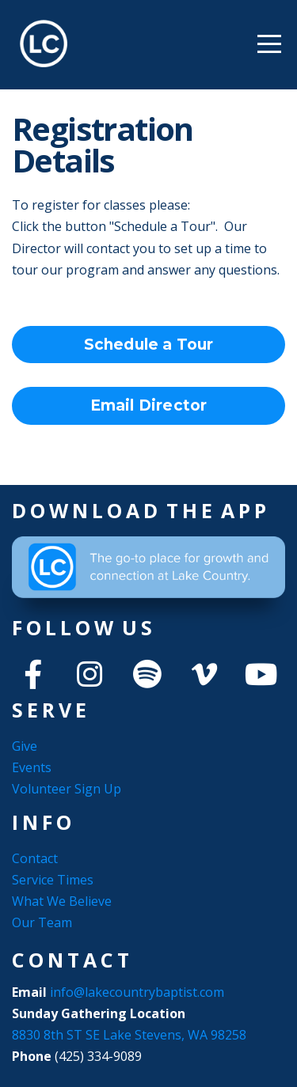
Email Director (149, 405)
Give (24, 746)
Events (31, 767)
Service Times (52, 879)
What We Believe (62, 901)
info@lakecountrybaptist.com (138, 992)
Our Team (42, 922)
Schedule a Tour (149, 344)
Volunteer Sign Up (66, 788)
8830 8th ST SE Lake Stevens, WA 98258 (129, 1034)
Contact (35, 858)
